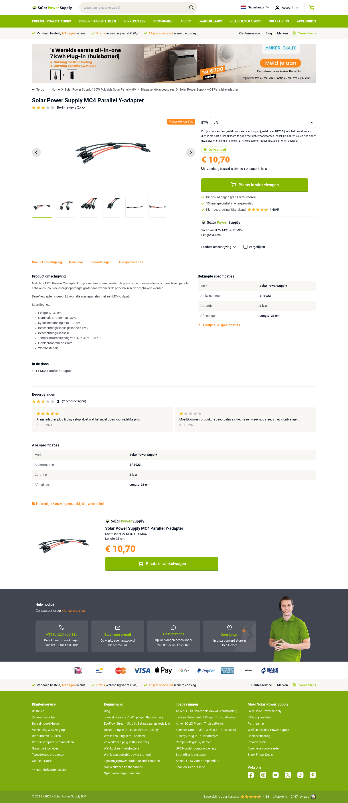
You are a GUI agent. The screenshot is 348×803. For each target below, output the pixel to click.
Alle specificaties (131, 262)
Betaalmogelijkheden (46, 723)
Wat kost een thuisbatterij (121, 748)
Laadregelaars (210, 21)
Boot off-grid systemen (191, 754)
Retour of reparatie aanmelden (53, 742)
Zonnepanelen (134, 21)
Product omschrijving (220, 247)
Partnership (256, 723)
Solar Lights (279, 21)
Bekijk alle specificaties (219, 325)
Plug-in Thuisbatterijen (97, 21)
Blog (268, 33)
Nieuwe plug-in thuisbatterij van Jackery (131, 730)
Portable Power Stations (51, 21)
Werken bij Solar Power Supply (268, 730)
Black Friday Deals (260, 754)
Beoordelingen (101, 262)
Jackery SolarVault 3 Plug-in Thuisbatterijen (206, 717)
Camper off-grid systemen (194, 742)
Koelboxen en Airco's (245, 21)
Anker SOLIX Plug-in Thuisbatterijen (200, 723)
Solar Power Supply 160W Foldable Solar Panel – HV (100, 89)
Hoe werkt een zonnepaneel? (123, 767)
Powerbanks (162, 21)
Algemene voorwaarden (264, 748)
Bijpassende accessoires (157, 89)
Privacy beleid (257, 742)
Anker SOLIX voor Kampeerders (197, 761)
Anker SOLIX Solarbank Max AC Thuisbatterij (206, 711)
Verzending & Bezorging (48, 730)
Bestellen (38, 711)
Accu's (185, 21)
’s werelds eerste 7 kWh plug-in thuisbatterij (133, 717)
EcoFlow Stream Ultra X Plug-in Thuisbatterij (206, 730)
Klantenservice (249, 33)
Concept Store (41, 761)
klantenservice (73, 611)
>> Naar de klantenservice (49, 769)
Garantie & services (45, 748)
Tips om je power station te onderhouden (132, 761)
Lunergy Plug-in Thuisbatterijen (197, 736)
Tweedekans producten (48, 754)
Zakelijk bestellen (43, 717)
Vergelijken (257, 247)
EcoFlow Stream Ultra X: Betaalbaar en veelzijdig (137, 723)
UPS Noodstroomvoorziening (196, 748)
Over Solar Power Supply (264, 711)
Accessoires (306, 21)
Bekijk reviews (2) (71, 107)
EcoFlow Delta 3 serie (190, 767)
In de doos (76, 262)
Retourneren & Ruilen (46, 736)
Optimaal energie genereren (123, 773)
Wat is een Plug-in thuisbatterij (124, 736)
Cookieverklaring (259, 736)
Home (55, 89)
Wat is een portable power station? (127, 754)
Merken (282, 33)
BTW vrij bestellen (288, 140)
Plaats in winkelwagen (255, 185)
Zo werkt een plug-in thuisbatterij (126, 742)
